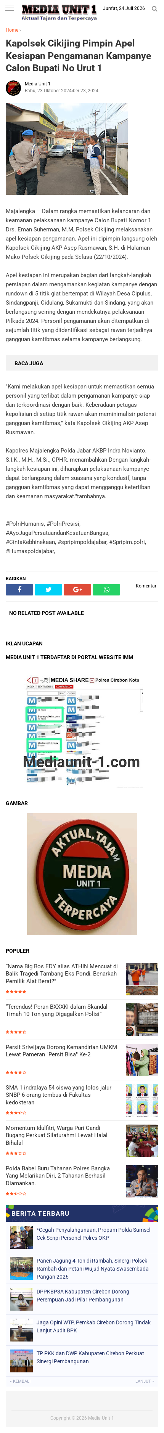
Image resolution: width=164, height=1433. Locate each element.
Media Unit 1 (101, 1418)
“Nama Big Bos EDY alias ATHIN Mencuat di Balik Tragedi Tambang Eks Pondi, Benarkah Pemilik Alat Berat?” (62, 974)
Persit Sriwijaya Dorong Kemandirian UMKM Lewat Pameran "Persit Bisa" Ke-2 (61, 1051)
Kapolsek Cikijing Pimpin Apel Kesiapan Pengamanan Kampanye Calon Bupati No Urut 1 (78, 56)
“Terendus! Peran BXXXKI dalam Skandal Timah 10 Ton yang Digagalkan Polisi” (57, 1010)
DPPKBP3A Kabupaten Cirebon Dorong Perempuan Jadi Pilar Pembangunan (83, 1296)
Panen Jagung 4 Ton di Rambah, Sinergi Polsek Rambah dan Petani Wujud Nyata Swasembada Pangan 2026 (93, 1269)
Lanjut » (144, 1381)
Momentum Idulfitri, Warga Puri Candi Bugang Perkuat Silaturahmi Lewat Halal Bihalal (57, 1135)
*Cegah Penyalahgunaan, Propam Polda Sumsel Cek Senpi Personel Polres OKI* (93, 1234)
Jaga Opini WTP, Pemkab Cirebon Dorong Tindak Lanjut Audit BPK (94, 1326)
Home (12, 30)
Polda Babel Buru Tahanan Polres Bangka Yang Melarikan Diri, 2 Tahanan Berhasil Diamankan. (58, 1176)
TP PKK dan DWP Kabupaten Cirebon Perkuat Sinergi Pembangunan (90, 1357)
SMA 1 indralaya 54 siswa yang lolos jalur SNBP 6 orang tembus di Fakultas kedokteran (58, 1095)
